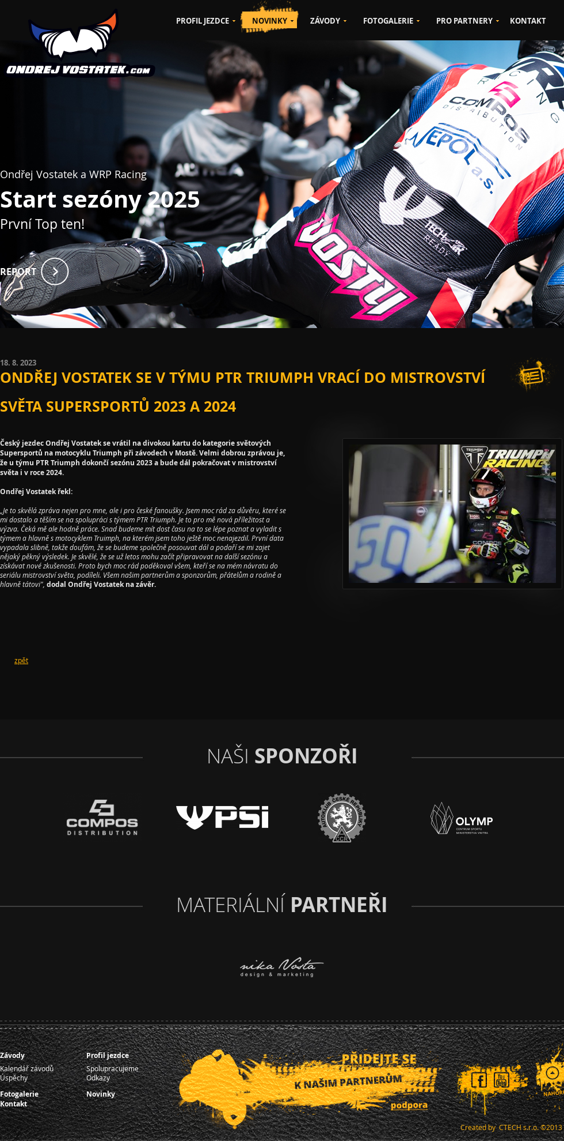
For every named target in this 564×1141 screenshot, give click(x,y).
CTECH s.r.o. (519, 1127)
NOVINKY (269, 21)
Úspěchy (14, 1077)
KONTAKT (528, 21)
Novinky (100, 1094)
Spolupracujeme (112, 1068)
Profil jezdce (107, 1055)
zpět (21, 660)
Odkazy (98, 1077)
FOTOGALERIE (388, 21)
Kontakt (13, 1104)
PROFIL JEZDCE (202, 21)
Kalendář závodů (27, 1068)
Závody (12, 1055)
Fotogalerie (19, 1094)
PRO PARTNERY (464, 21)
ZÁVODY (325, 21)
